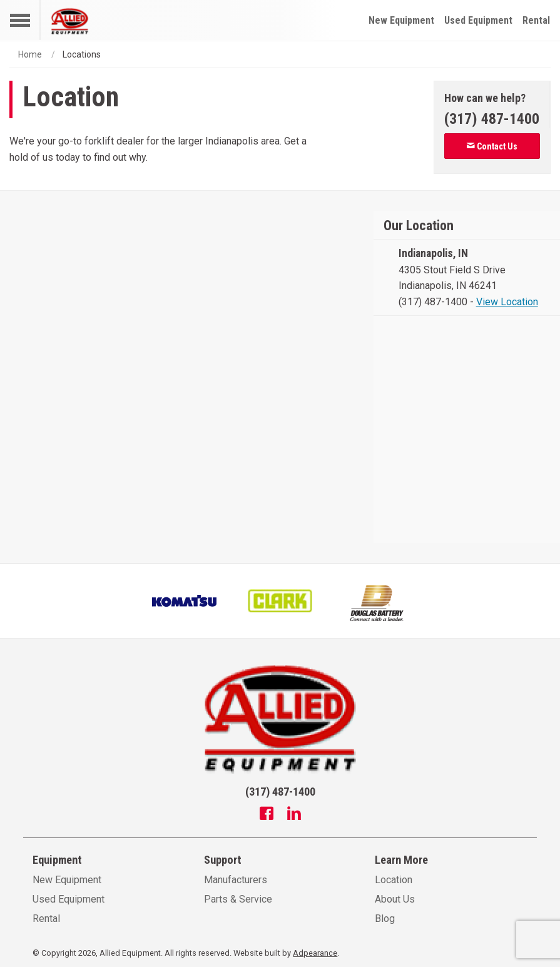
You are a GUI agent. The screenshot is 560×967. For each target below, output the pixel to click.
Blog (385, 918)
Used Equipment (478, 20)
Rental (536, 20)
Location (393, 880)
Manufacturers (235, 880)
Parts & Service (238, 899)
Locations (82, 54)
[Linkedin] (294, 815)
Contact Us (491, 146)
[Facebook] (266, 815)
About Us (395, 899)
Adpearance (315, 953)
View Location (507, 302)
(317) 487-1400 (433, 302)
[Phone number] (491, 119)
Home (30, 54)
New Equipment (401, 20)
